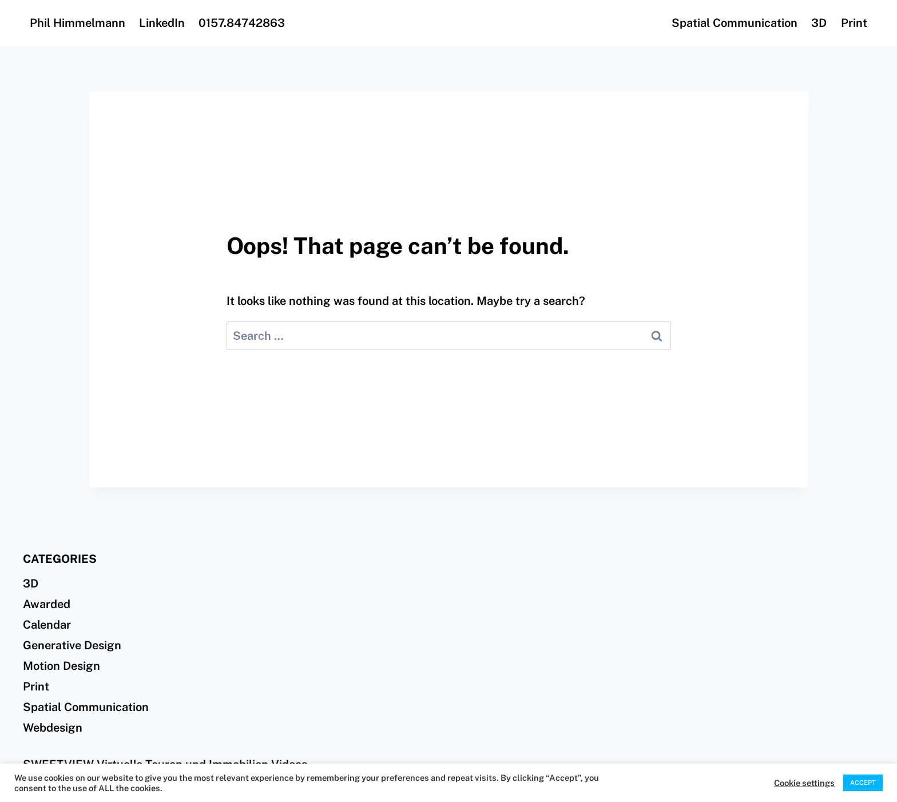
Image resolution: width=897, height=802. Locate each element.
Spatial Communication (734, 23)
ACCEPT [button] (863, 782)
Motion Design (61, 666)
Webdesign (52, 727)
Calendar (47, 625)
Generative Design (72, 645)
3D (819, 23)
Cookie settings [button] (804, 783)
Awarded (46, 604)
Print (854, 23)
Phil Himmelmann (77, 23)
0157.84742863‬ (242, 23)
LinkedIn (162, 23)
